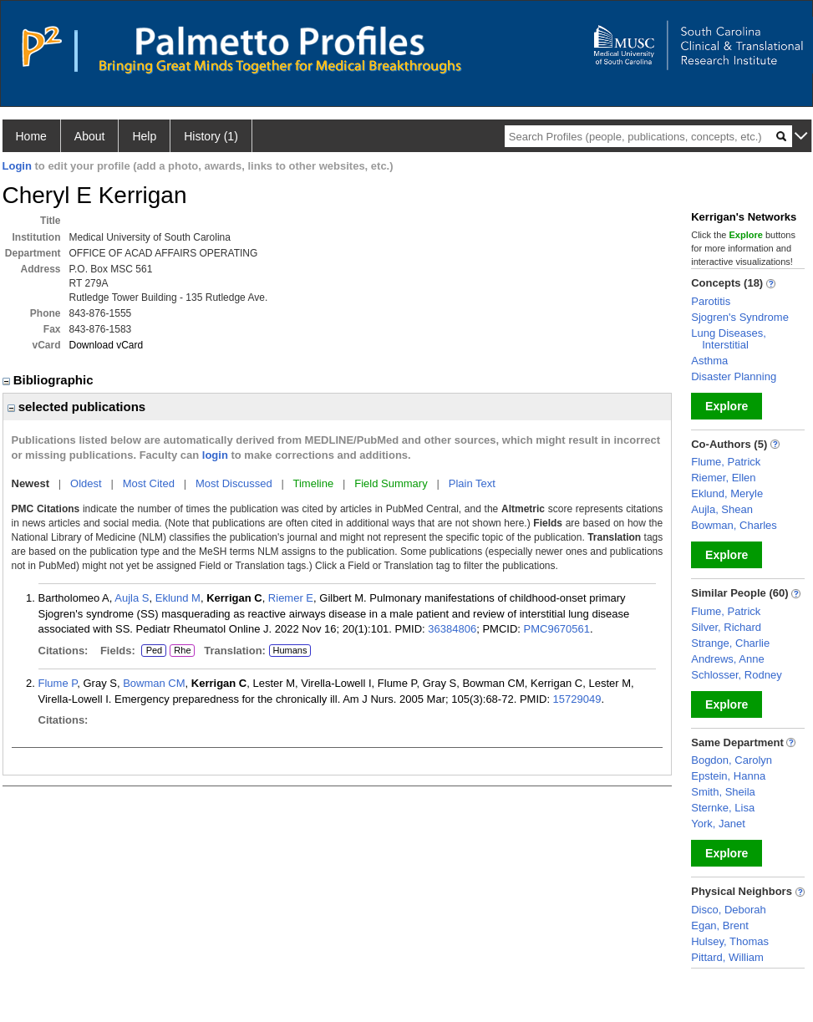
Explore (726, 406)
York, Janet (718, 823)
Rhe (182, 651)
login (215, 455)
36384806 (452, 629)
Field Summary (390, 483)
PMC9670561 (557, 629)
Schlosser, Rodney (736, 675)
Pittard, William (727, 957)
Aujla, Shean (722, 509)
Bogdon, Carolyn (731, 760)
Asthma (709, 360)
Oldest (86, 483)
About (89, 136)
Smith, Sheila (723, 792)
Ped (151, 651)
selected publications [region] (77, 406)
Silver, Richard (726, 627)
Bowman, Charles (734, 525)
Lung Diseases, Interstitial (728, 339)
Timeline (313, 483)
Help (144, 136)
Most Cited (149, 483)
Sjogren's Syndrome (740, 317)
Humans (289, 650)
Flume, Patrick (725, 461)
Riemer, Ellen (723, 477)
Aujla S (131, 598)
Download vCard (106, 345)
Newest (31, 483)
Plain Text (472, 483)
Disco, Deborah (728, 909)
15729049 (577, 699)
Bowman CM (154, 683)
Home (31, 136)
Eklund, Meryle (727, 493)
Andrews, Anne (727, 659)
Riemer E (290, 598)
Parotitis (710, 301)
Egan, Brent (720, 925)
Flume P (58, 683)
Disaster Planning (733, 376)
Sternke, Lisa (723, 807)
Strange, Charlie (730, 643)
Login (17, 166)
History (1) (211, 136)
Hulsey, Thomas (730, 941)
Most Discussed (234, 483)
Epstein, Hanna (728, 776)
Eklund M (178, 598)
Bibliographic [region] (50, 380)
